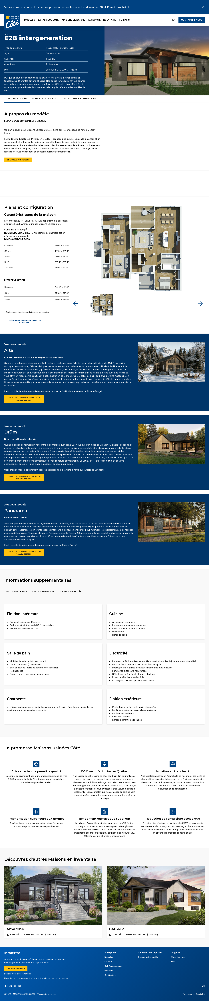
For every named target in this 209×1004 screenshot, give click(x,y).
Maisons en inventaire (102, 19)
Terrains (124, 19)
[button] (200, 304)
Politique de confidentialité (193, 997)
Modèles (29, 19)
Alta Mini (109, 364)
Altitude (98, 364)
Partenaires (109, 973)
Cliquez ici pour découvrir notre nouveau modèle (24, 400)
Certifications (110, 977)
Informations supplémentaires (79, 99)
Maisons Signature (73, 19)
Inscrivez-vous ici (16, 971)
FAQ (173, 964)
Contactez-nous (191, 19)
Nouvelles (108, 959)
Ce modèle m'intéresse (19, 160)
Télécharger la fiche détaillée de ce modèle (24, 322)
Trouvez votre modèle (148, 959)
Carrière (108, 964)
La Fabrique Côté (48, 19)
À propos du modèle (16, 99)
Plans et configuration (45, 99)
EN (173, 19)
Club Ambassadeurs (113, 968)
